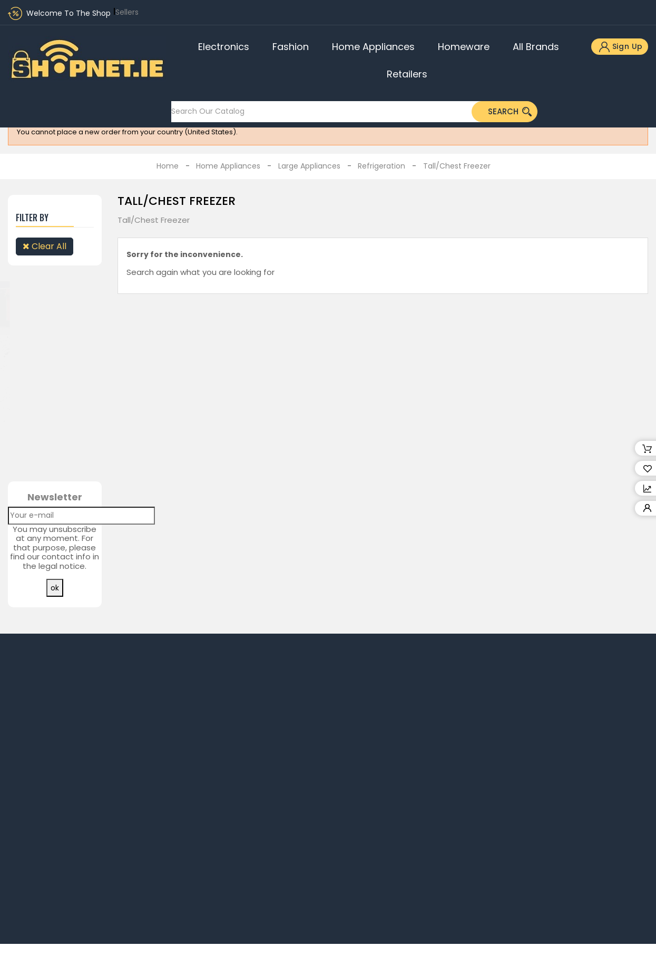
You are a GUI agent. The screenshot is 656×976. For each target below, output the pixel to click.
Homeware (463, 46)
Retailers (407, 74)
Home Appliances (373, 46)
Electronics (223, 46)
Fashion (290, 46)
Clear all (44, 246)
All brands (536, 46)
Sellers (127, 12)
